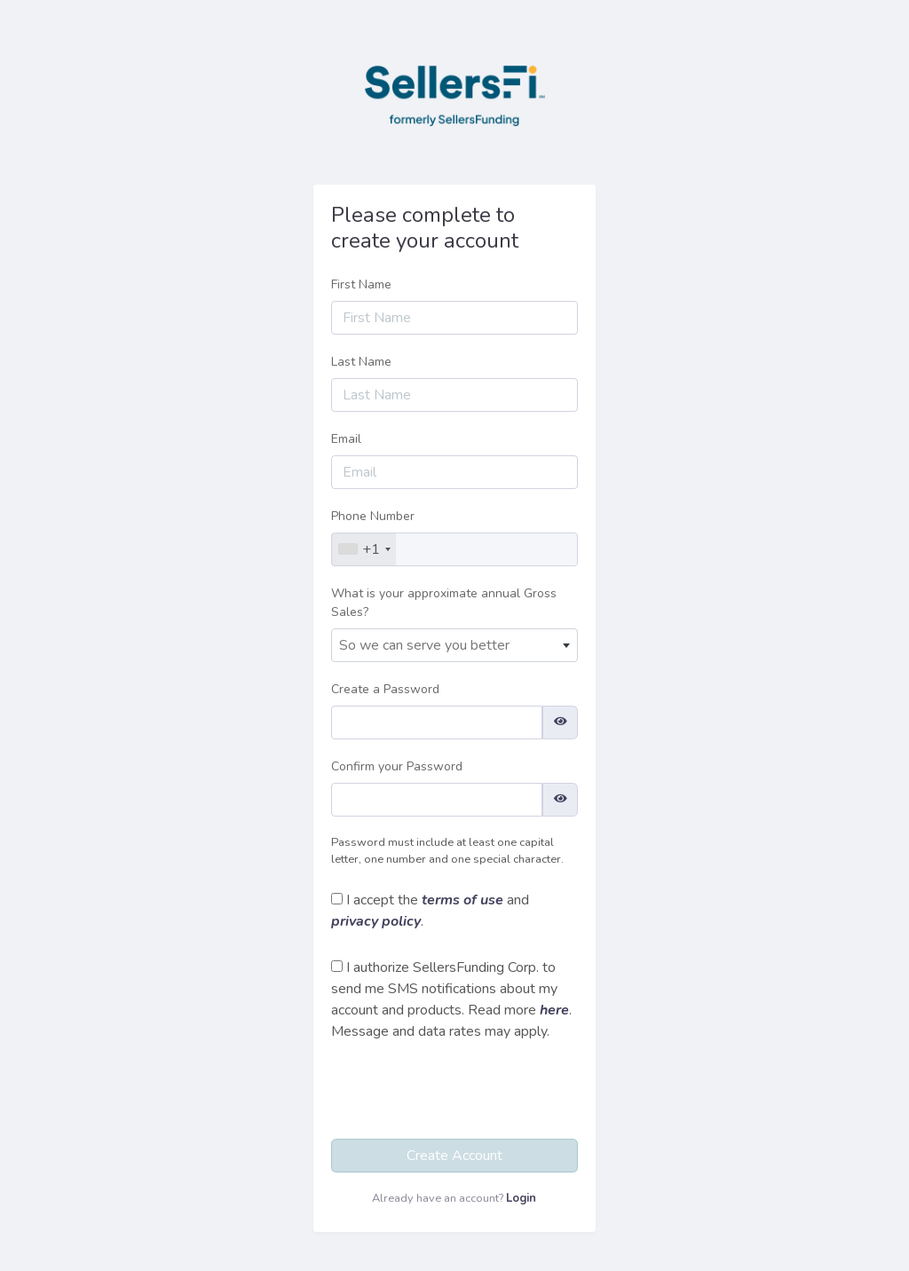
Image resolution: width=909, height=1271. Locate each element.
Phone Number (373, 516)
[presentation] (461, 1094)
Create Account (454, 1155)
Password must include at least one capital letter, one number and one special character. (447, 850)
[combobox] (364, 549)
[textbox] (454, 645)
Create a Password (385, 689)
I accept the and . (430, 910)
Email (346, 438)
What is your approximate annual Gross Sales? (444, 602)
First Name (361, 284)
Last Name (361, 361)
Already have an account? (454, 1198)
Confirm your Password (396, 766)
